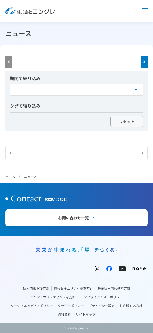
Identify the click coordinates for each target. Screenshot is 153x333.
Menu (145, 11)
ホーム (10, 176)
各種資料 (64, 314)
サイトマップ (85, 314)
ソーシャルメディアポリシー (32, 305)
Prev (8, 62)
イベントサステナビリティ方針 (53, 296)
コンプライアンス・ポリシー (101, 296)
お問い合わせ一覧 (73, 217)
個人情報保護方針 (36, 288)
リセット (126, 121)
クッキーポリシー (71, 305)
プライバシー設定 (102, 305)
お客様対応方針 (130, 305)
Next (144, 62)
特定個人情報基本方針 (114, 288)
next (147, 153)
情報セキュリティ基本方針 (73, 288)
